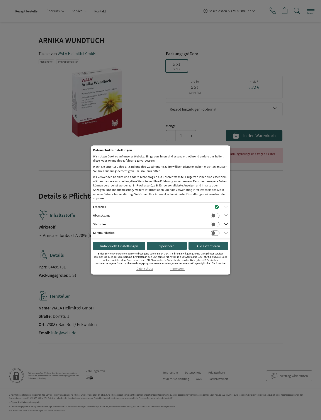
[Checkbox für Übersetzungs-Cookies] (215, 215)
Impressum (177, 268)
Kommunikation (104, 233)
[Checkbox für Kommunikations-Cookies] (215, 233)
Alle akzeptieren (208, 246)
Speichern (166, 246)
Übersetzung (101, 215)
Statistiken (100, 224)
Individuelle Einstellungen (119, 246)
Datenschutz (144, 268)
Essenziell (99, 207)
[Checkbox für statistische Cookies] (215, 224)
